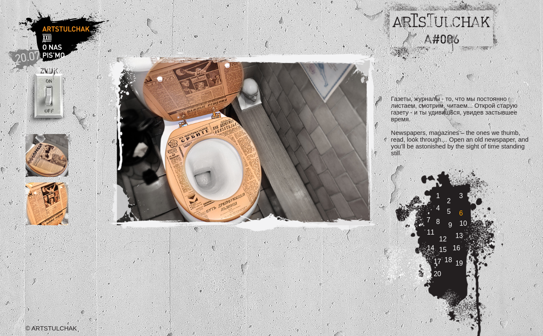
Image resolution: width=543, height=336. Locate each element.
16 (456, 248)
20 (437, 273)
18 (448, 259)
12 (443, 239)
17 (437, 261)
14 (430, 248)
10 (463, 223)
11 (430, 232)
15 (443, 249)
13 (459, 235)
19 (459, 263)
